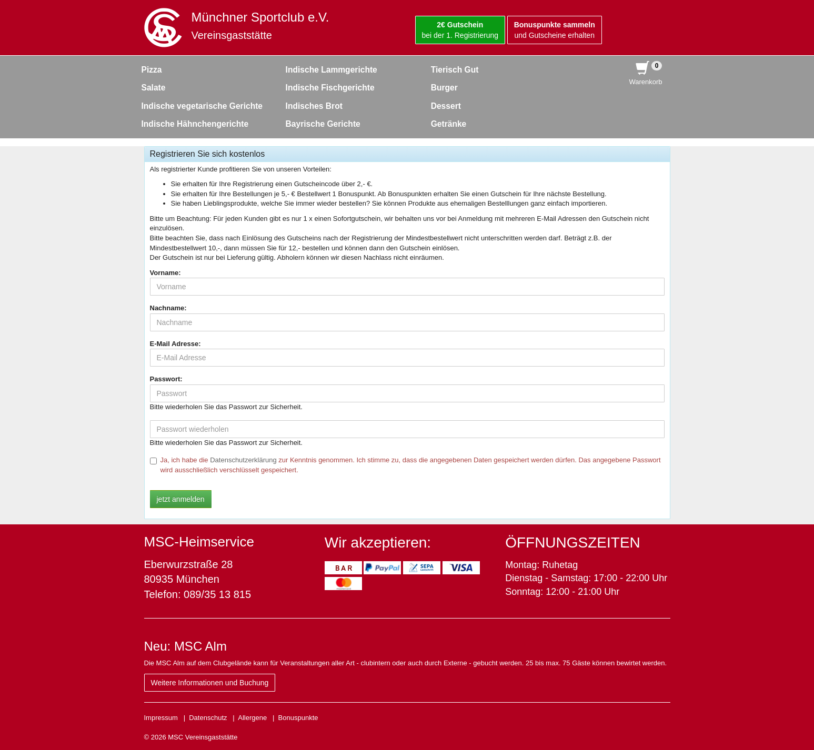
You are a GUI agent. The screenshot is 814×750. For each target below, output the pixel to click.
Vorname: (165, 273)
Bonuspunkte (298, 718)
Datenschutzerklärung (243, 460)
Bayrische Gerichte (323, 123)
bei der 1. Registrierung (460, 30)
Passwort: (166, 379)
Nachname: (168, 308)
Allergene (252, 718)
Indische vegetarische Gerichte (202, 106)
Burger (444, 87)
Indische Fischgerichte (330, 87)
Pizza (152, 69)
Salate (154, 87)
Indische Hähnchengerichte (195, 123)
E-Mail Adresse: (175, 344)
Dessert (446, 106)
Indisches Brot (314, 106)
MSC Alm (200, 646)
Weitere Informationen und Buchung (210, 682)
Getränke (449, 123)
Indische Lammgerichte (331, 69)
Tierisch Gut (455, 69)
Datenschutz (208, 718)
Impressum (161, 718)
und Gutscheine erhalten (554, 30)
